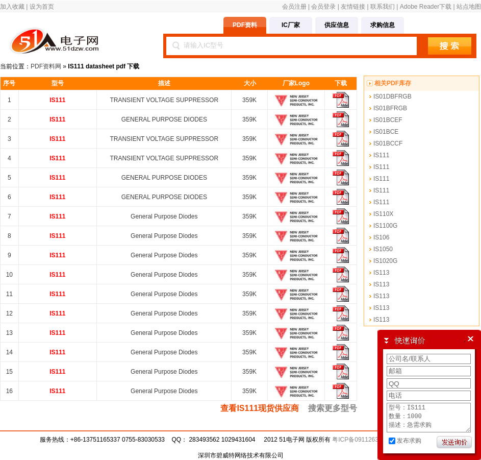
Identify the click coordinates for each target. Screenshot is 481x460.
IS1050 (383, 249)
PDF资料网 (46, 66)
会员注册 (294, 6)
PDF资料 (245, 25)
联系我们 (382, 6)
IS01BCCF (387, 143)
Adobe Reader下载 (425, 6)
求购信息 (382, 25)
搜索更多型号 (332, 408)
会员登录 (323, 6)
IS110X (383, 213)
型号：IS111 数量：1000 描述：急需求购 (429, 414)
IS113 (381, 272)
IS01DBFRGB (392, 96)
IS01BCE (385, 131)
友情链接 (353, 6)
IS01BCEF (387, 120)
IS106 (381, 237)
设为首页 (42, 6)
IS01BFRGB (390, 108)
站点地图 (469, 6)
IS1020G (385, 260)
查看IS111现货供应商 (259, 408)
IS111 (381, 155)
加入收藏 (12, 6)
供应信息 (336, 25)
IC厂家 (291, 25)
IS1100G (385, 225)
